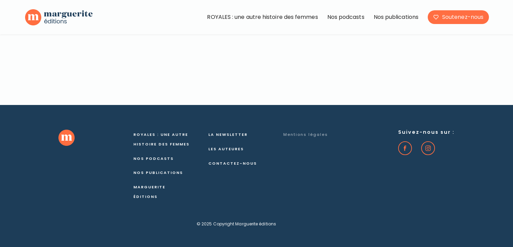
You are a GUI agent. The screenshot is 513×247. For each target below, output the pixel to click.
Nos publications (396, 17)
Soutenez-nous (462, 17)
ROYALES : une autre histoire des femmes (262, 17)
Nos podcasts (345, 17)
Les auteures (226, 149)
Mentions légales (305, 134)
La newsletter (228, 134)
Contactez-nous (232, 163)
